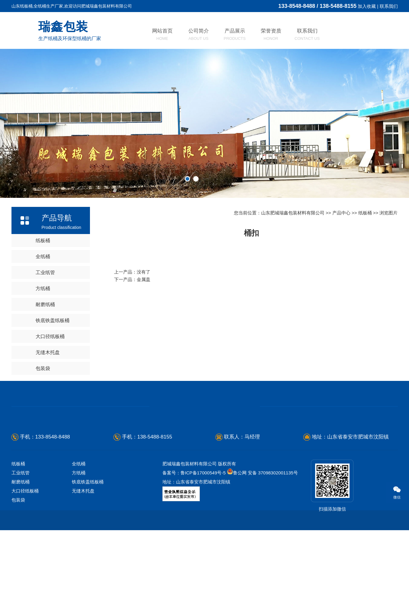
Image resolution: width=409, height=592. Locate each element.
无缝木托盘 (48, 352)
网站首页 (162, 34)
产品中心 (341, 212)
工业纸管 (45, 272)
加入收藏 (367, 6)
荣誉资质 (271, 34)
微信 (393, 492)
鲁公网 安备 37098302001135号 (262, 472)
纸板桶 (43, 240)
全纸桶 (43, 256)
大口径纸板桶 (50, 336)
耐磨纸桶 (45, 304)
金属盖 (143, 279)
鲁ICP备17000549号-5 (203, 472)
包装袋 (43, 368)
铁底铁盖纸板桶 (52, 320)
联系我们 (389, 6)
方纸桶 (43, 288)
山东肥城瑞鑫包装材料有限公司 (292, 212)
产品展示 (235, 34)
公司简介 (198, 34)
